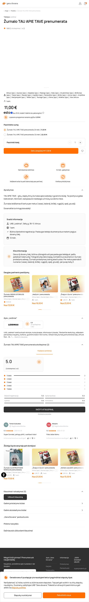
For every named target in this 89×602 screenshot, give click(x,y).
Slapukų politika (19, 587)
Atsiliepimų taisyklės (44, 414)
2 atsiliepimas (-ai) (17, 28)
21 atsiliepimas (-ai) (36, 326)
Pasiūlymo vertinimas (45, 351)
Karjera (48, 566)
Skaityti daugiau (20, 337)
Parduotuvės (64, 568)
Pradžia (13, 11)
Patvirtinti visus (64, 595)
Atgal (6, 11)
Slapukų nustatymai (23, 595)
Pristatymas (64, 564)
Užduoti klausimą (15, 497)
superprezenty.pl (80, 568)
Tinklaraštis (50, 570)
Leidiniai (13, 17)
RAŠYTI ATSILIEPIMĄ (44, 409)
